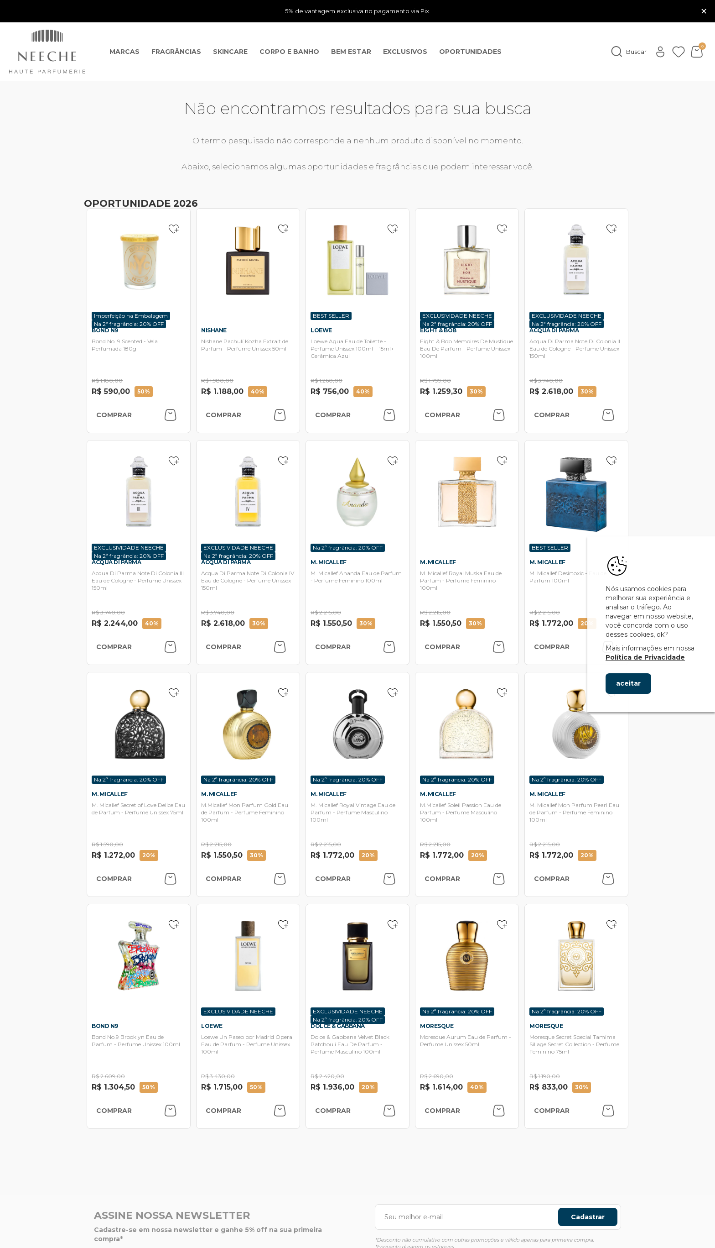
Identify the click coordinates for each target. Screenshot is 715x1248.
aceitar (628, 683)
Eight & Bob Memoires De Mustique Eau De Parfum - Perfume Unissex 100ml (466, 348)
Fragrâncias (176, 51)
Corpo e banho (289, 51)
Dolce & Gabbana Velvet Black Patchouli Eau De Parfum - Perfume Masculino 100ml (350, 1044)
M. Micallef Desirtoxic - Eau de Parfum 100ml (567, 577)
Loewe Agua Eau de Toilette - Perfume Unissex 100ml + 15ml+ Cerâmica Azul (352, 348)
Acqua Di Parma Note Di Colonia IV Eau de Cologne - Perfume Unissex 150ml (247, 580)
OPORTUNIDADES (470, 51)
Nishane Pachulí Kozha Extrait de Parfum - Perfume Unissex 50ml (244, 345)
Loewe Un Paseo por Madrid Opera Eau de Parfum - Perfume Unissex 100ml (246, 1044)
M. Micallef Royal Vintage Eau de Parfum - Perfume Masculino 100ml (353, 812)
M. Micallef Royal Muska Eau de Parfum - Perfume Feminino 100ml (461, 580)
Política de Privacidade (645, 657)
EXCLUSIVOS (405, 51)
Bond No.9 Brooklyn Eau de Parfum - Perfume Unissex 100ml (136, 1040)
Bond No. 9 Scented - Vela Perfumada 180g (125, 345)
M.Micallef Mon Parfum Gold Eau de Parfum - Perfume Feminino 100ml (244, 812)
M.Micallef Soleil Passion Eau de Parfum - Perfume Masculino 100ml (460, 812)
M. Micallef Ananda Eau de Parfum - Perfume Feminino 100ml (356, 577)
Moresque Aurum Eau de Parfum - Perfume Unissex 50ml (465, 1040)
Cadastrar (588, 1217)
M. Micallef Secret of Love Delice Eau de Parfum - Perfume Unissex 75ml (138, 809)
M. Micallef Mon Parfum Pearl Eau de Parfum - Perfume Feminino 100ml (574, 812)
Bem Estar (351, 51)
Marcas (124, 51)
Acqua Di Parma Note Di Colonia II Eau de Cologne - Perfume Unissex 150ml (574, 348)
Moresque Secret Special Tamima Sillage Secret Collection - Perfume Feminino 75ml (574, 1044)
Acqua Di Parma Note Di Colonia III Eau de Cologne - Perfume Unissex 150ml (138, 580)
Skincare (230, 51)
